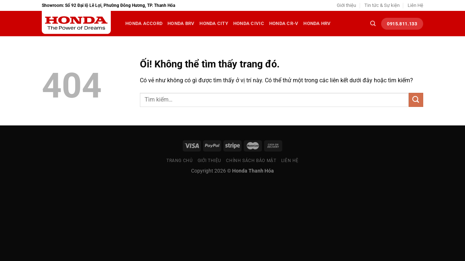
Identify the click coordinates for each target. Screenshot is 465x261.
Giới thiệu (346, 5)
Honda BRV (180, 23)
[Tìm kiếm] (373, 23)
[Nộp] (416, 100)
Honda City (213, 23)
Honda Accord (143, 23)
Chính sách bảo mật (251, 160)
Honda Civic (248, 23)
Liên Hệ (415, 5)
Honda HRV (317, 23)
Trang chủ (179, 160)
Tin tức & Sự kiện (382, 5)
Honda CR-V (284, 23)
